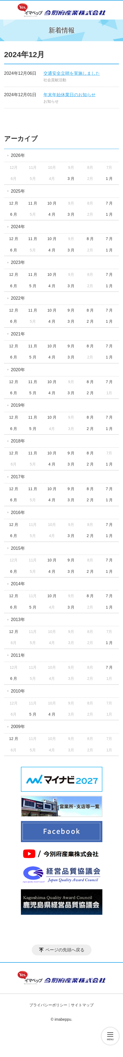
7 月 (109, 203)
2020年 (18, 369)
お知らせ (51, 101)
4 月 (51, 214)
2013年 (18, 619)
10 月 (51, 203)
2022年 (18, 298)
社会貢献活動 (54, 80)
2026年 (18, 155)
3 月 (71, 178)
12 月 (13, 203)
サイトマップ (82, 1005)
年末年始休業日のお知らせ (69, 94)
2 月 (90, 321)
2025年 (18, 191)
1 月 (109, 178)
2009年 (18, 726)
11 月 (32, 203)
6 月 (13, 214)
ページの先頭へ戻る (64, 950)
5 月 (32, 286)
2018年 (18, 441)
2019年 (18, 405)
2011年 (18, 655)
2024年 (18, 226)
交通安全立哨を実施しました (71, 73)
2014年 (18, 583)
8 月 (90, 239)
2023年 (18, 262)
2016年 (18, 512)
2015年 (18, 548)
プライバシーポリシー (48, 1005)
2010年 (18, 691)
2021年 (18, 334)
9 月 (71, 310)
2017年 (18, 476)
